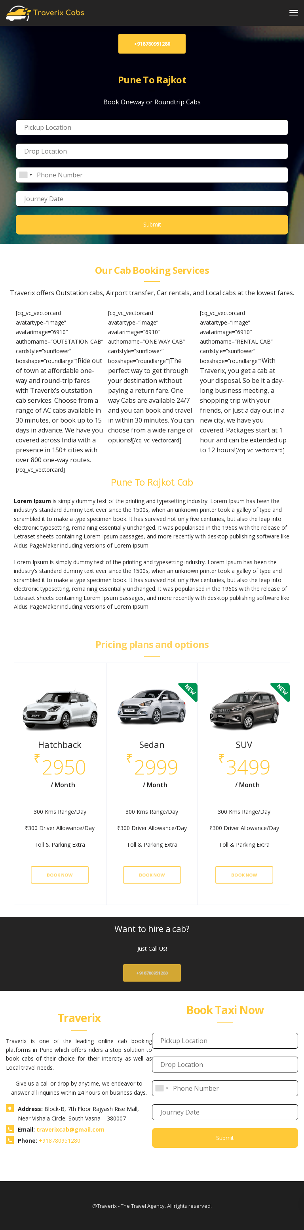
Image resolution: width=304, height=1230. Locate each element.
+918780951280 (152, 973)
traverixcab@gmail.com (70, 1129)
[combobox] (25, 175)
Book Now (60, 875)
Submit (152, 224)
